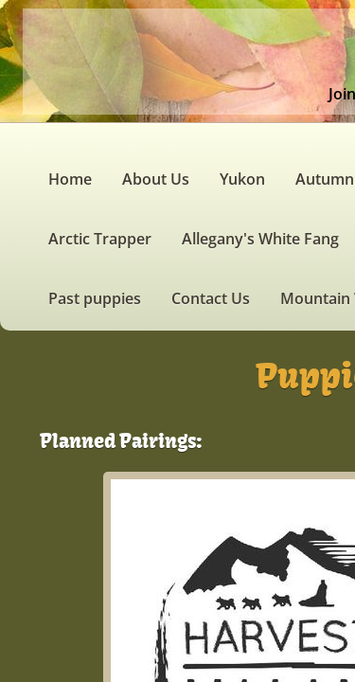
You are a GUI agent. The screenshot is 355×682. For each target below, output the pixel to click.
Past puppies (94, 298)
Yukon (242, 179)
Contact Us (210, 298)
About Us (155, 179)
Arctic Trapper (99, 238)
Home (70, 179)
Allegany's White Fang (260, 238)
